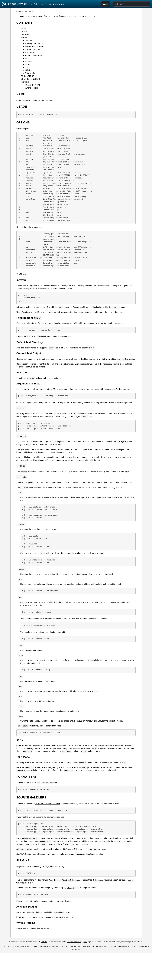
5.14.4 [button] (34, 3)
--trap (27, 64)
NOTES (24, 38)
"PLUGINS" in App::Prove (38, 929)
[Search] (131, 4)
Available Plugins (32, 85)
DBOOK (44, 942)
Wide (105, 3)
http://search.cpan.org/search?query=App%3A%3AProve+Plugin (44, 918)
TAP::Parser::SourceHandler (47, 804)
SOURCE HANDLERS (30, 79)
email (85, 942)
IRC (110, 947)
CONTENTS (24, 22)
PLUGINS (25, 82)
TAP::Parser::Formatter (47, 783)
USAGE (24, 32)
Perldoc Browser (14, 4)
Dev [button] (43, 3)
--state (28, 67)
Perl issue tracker (89, 947)
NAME (24, 29)
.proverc (28, 40)
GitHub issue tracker (74, 942)
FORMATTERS (27, 76)
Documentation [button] (56, 3)
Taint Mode (30, 73)
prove (18, 11)
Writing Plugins (31, 88)
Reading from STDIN (34, 43)
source (24, 11)
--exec (28, 58)
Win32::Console (82, 364)
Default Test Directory (34, 46)
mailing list (102, 947)
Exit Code (29, 52)
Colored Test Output (34, 49)
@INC (28, 70)
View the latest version (87, 16)
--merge (28, 61)
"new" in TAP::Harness (76, 850)
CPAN (30, 11)
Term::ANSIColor (43, 364)
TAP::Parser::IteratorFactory (32, 855)
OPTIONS (25, 35)
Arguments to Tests (33, 55)
